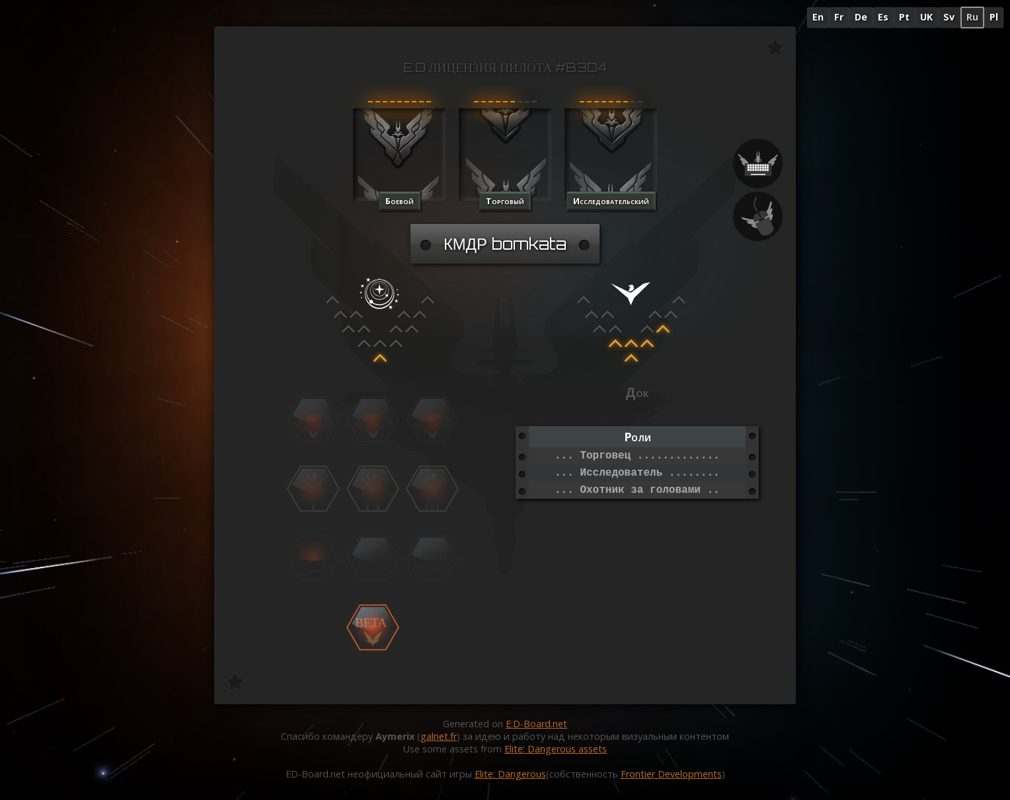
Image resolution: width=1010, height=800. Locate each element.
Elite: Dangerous (510, 774)
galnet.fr (438, 736)
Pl (994, 17)
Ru (972, 17)
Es (883, 17)
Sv (948, 17)
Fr (838, 17)
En (818, 17)
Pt (904, 17)
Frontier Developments (671, 774)
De (861, 17)
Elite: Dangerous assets (555, 749)
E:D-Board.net (536, 723)
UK (926, 17)
